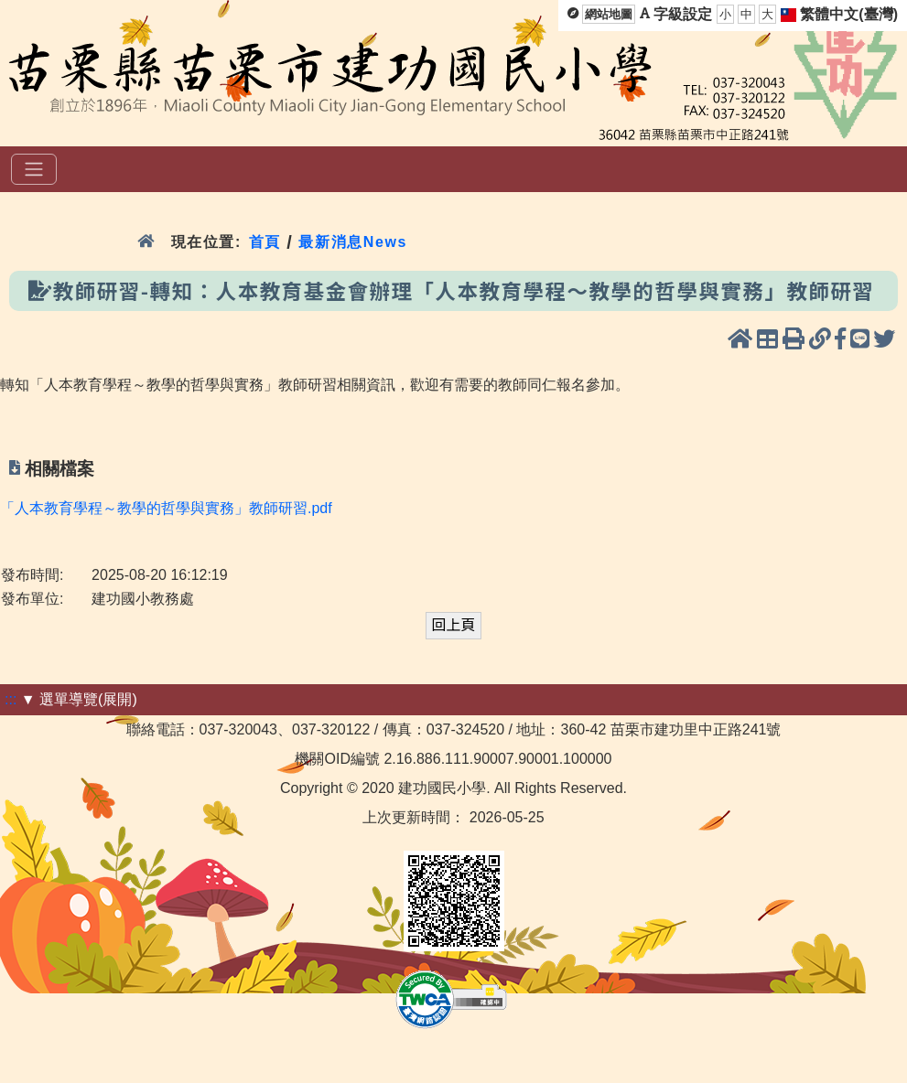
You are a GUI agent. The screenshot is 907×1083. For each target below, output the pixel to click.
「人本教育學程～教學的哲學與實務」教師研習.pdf (166, 508)
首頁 (264, 242)
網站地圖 (608, 14)
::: (10, 699)
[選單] (34, 169)
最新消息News (353, 242)
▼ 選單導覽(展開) (79, 699)
